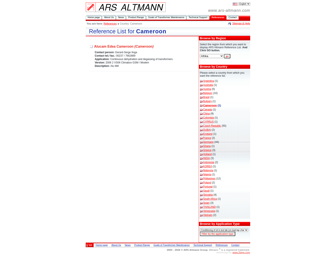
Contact (233, 17)
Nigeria (207, 174)
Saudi (206, 190)
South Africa (210, 198)
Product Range (136, 17)
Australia (208, 85)
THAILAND (209, 206)
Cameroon (210, 105)
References (218, 17)
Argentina (208, 80)
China (206, 113)
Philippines (209, 178)
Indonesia (208, 162)
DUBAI (207, 129)
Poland (207, 182)
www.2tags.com (241, 252)
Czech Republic (212, 125)
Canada (207, 109)
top (90, 244)
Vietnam (208, 215)
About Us (109, 17)
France (207, 137)
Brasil (206, 97)
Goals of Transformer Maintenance (166, 17)
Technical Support (198, 17)
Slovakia (208, 194)
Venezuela (209, 211)
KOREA (207, 166)
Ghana (207, 146)
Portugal (208, 186)
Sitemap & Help (241, 23)
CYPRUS (208, 121)
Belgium (207, 93)
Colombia (208, 117)
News (121, 17)
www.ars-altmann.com (229, 10)
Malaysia (208, 170)
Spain (206, 202)
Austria (207, 89)
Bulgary (207, 101)
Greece (207, 150)
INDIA (206, 158)
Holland (207, 154)
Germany (208, 142)
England (208, 133)
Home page (94, 17)
